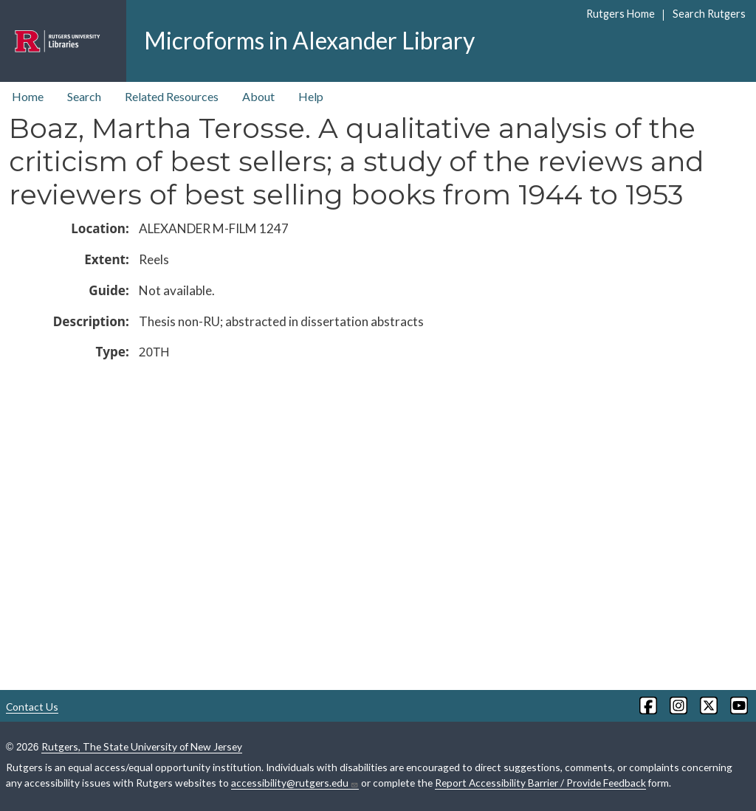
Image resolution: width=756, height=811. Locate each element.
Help (310, 96)
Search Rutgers (709, 13)
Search (84, 96)
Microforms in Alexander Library (309, 40)
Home (28, 96)
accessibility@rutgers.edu (295, 783)
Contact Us (32, 706)
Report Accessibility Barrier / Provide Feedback (540, 782)
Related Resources (172, 96)
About (258, 96)
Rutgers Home (620, 13)
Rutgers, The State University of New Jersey (141, 746)
